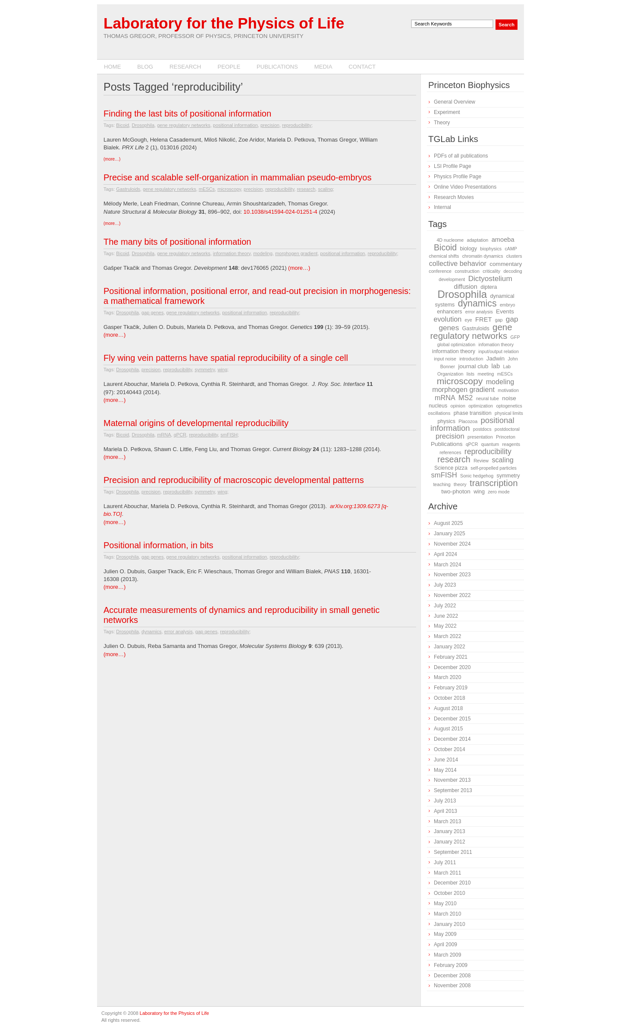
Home (112, 66)
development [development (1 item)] (452, 279)
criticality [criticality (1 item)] (491, 271)
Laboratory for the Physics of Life (224, 23)
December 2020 (452, 667)
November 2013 (452, 780)
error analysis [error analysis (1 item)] (479, 311)
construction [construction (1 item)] (467, 271)
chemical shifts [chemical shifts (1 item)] (444, 256)
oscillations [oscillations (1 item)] (439, 413)
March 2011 (447, 873)
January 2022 (449, 647)
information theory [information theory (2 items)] (453, 351)
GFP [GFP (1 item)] (515, 337)
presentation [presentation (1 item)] (480, 436)
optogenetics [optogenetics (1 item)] (509, 405)
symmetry (204, 369)
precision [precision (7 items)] (450, 436)
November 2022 (452, 595)
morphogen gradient (296, 253)
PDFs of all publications (461, 156)
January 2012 (449, 842)
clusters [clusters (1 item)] (514, 256)
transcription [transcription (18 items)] (494, 483)
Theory (442, 123)
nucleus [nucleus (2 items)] (438, 406)
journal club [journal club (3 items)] (473, 366)
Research (185, 66)
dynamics (151, 631)
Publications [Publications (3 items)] (447, 444)
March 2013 (447, 821)
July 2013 (445, 801)
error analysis (178, 631)
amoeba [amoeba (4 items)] (503, 239)
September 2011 (453, 852)
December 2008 (452, 976)
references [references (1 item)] (450, 452)
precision (269, 125)
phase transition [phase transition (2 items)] (473, 413)
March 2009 (447, 955)
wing (222, 369)
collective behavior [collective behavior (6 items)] (457, 263)
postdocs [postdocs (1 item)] (482, 429)
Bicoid (122, 125)
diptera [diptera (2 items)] (488, 287)
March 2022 (447, 636)
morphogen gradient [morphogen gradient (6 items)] (463, 389)
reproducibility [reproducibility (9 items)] (487, 451)
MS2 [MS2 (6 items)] (465, 397)
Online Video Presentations (465, 187)
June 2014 (446, 760)
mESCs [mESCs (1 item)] (505, 373)
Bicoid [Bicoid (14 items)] (445, 247)
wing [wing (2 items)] (479, 492)
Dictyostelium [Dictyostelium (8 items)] (490, 278)
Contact (362, 66)
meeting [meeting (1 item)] (486, 373)
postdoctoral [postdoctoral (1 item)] (507, 429)
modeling (263, 253)
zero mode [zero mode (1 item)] (498, 491)
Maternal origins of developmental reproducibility (196, 423)
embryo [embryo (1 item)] (507, 304)
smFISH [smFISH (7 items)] (444, 475)
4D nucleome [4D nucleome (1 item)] (450, 240)
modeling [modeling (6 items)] (500, 381)
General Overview (454, 102)
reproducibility (296, 125)
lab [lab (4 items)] (496, 366)
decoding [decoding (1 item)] (512, 271)
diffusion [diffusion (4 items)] (465, 286)
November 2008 (452, 985)
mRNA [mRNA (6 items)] (445, 397)
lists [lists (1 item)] (470, 373)
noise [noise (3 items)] (509, 398)
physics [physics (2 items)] (446, 421)
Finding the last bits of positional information (187, 113)
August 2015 (448, 729)
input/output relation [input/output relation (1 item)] (498, 351)
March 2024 (447, 565)
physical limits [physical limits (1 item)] (509, 413)
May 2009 (445, 934)
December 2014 (452, 739)
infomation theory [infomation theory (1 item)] (496, 344)
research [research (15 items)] (453, 459)
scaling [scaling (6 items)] (502, 460)
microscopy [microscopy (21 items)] (460, 381)
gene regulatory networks (183, 125)
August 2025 (448, 523)
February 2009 (450, 965)
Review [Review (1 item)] (481, 460)
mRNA (164, 434)
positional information (235, 125)
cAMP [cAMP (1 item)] (511, 248)
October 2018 (449, 698)
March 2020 (447, 677)
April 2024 (445, 554)
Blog (145, 66)
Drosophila (143, 125)
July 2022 (445, 606)
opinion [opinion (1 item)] (457, 405)
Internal (442, 207)
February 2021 (450, 657)
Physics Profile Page (457, 177)
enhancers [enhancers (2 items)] (449, 312)
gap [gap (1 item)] (499, 319)
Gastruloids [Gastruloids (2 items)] (475, 328)
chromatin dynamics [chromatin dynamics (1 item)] (482, 256)
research (306, 189)
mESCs (207, 189)
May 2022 (445, 626)
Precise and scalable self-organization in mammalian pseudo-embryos (237, 177)
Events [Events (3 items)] (505, 311)
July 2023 (445, 585)
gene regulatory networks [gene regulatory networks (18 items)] (471, 331)
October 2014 (449, 749)
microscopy (229, 189)
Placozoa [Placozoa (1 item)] (467, 421)
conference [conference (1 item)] (440, 271)
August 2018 (448, 708)
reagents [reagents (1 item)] (511, 444)
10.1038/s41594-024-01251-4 (280, 211)
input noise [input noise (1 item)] (445, 358)
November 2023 (452, 575)
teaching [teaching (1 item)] (441, 484)
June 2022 (446, 616)
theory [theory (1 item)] (460, 484)
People (228, 66)
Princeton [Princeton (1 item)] (505, 436)
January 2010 (449, 924)
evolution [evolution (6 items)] (447, 319)
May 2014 (445, 770)
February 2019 (450, 688)
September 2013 (453, 790)
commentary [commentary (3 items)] (505, 264)
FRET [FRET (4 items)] (483, 319)
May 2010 (445, 903)
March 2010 (447, 914)
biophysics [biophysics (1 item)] (491, 248)
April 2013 (445, 811)
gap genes (152, 312)
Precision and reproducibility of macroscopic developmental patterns (234, 480)
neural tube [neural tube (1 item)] (487, 398)
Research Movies (454, 197)
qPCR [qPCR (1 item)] (472, 444)
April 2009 (445, 944)
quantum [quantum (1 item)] (490, 444)
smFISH (229, 434)
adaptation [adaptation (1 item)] (478, 240)
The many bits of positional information (177, 241)
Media (323, 66)
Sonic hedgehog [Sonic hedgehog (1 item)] (476, 475)
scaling (325, 189)
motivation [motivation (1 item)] (508, 390)
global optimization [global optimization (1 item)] (456, 344)
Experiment (447, 112)
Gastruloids (128, 189)
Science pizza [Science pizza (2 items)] (450, 468)
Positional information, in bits (158, 545)
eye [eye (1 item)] (468, 319)
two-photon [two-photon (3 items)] (455, 491)
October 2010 (449, 893)
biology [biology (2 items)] (468, 249)
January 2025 (449, 534)
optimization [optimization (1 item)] (480, 405)
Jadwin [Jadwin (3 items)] (495, 358)
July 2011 (445, 862)
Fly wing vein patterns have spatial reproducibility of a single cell (226, 358)
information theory (232, 253)
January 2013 (449, 831)
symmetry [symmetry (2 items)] (508, 476)
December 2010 (452, 883)
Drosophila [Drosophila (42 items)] (462, 294)
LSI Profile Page (452, 166)
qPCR (180, 434)
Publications (277, 66)
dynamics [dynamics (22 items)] (477, 303)
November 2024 (452, 544)
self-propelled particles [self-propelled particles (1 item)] (493, 468)
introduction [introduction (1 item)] (471, 358)
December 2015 (452, 719)
